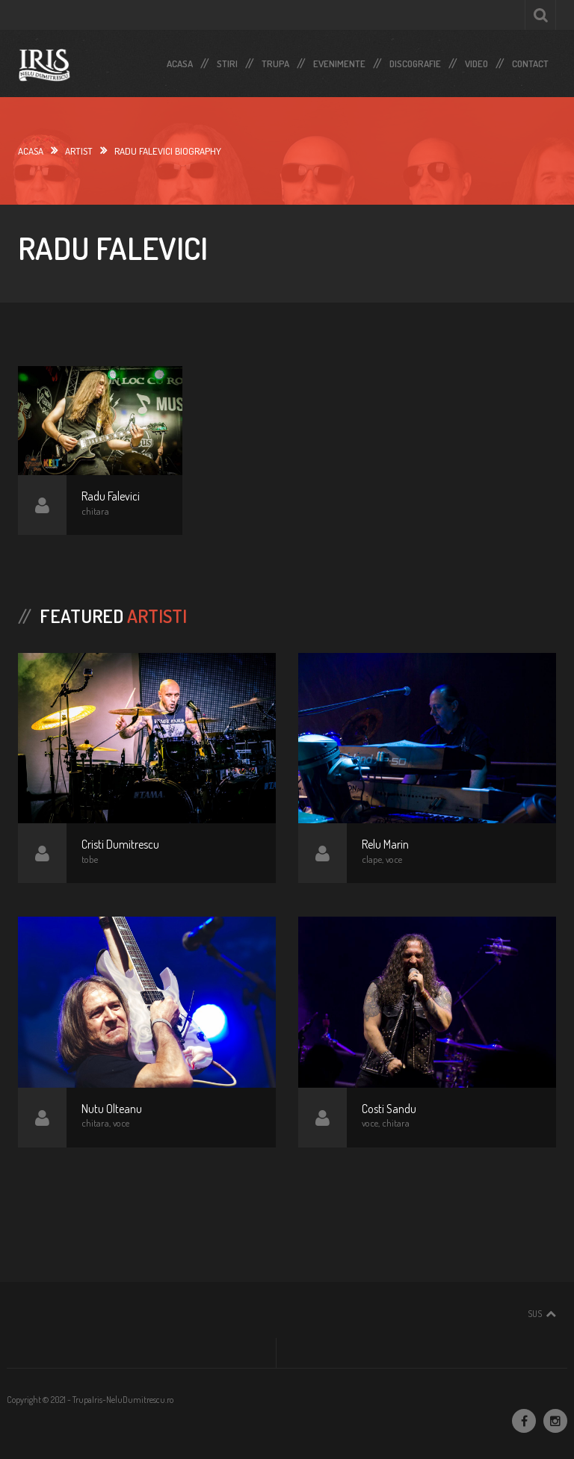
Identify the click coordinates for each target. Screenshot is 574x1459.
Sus (535, 1313)
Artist (79, 151)
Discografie (415, 60)
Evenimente (339, 60)
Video (476, 60)
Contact (530, 60)
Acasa (180, 60)
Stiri (227, 60)
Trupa (275, 60)
